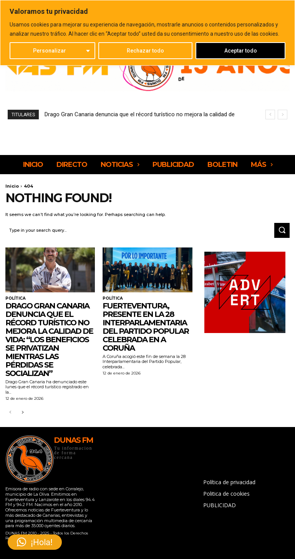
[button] (35, 542)
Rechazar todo (145, 51)
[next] (282, 114)
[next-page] (22, 412)
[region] (147, 33)
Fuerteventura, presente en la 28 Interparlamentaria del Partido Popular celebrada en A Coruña (146, 327)
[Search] (282, 230)
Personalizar (49, 51)
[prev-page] (10, 412)
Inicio (12, 186)
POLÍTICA (15, 298)
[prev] (270, 114)
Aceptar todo (240, 51)
